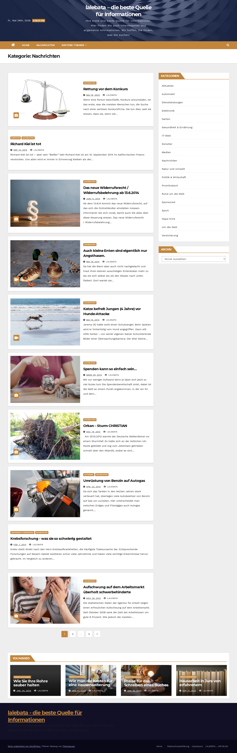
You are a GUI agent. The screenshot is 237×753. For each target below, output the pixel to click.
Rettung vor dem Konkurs (105, 89)
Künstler (15, 138)
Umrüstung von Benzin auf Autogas (114, 481)
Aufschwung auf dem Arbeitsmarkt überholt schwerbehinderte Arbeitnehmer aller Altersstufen (113, 592)
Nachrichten (45, 45)
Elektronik (168, 110)
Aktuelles (168, 85)
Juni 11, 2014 (93, 199)
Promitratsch (170, 185)
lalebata (110, 95)
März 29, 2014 (94, 375)
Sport (165, 210)
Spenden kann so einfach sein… (110, 369)
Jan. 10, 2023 (134, 691)
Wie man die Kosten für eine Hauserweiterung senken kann (90, 685)
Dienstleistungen (172, 102)
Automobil (89, 474)
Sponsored (168, 202)
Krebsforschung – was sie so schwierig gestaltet (51, 538)
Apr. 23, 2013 (93, 487)
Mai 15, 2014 (93, 320)
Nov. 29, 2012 (93, 598)
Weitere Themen (74, 45)
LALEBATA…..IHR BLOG (216, 746)
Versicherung (170, 235)
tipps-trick (168, 218)
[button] (228, 45)
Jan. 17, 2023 (79, 691)
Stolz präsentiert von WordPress (24, 746)
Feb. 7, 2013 (20, 545)
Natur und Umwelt (173, 168)
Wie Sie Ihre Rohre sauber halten (30, 683)
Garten (166, 119)
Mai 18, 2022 (93, 95)
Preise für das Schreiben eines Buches (146, 683)
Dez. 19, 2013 (93, 432)
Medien (166, 152)
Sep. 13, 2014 (20, 150)
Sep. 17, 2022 (189, 691)
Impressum (197, 746)
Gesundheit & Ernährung (22, 532)
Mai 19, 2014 (93, 262)
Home (26, 45)
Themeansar (69, 746)
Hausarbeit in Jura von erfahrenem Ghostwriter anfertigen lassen (200, 687)
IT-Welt (166, 135)
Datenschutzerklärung (178, 746)
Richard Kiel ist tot (25, 144)
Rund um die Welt (173, 193)
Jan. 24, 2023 (23, 691)
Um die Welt (169, 227)
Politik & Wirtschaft (174, 177)
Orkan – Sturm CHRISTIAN (105, 426)
